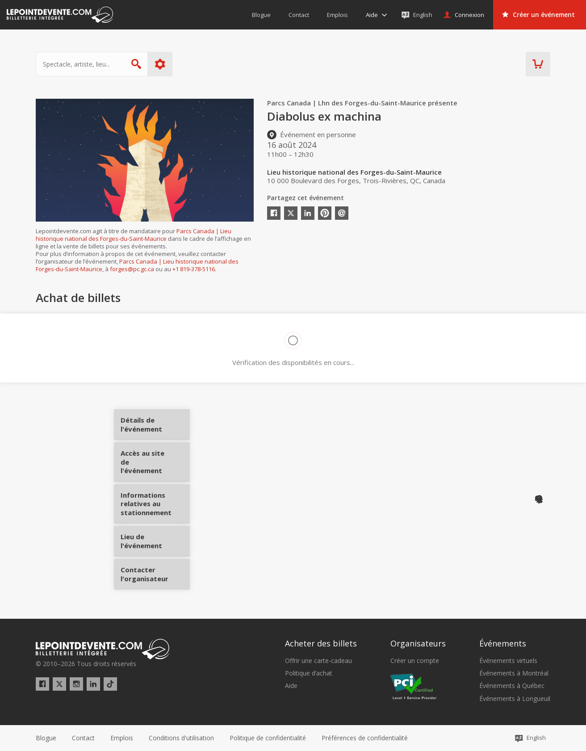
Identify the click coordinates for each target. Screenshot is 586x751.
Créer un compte (414, 661)
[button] (365, 738)
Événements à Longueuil (514, 699)
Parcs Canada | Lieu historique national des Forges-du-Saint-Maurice (133, 235)
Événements (502, 643)
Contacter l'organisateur (155, 571)
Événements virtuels (508, 661)
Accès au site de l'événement (155, 465)
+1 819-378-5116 (193, 269)
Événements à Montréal (513, 673)
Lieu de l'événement (155, 538)
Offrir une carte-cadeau (318, 661)
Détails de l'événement (155, 427)
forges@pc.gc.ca (132, 269)
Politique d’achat (308, 673)
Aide (291, 686)
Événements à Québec (511, 686)
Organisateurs (418, 643)
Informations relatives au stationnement (155, 504)
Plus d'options (160, 64)
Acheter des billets (321, 643)
